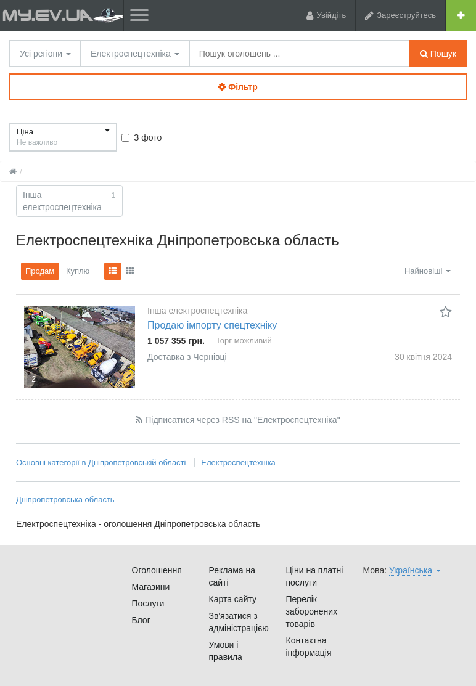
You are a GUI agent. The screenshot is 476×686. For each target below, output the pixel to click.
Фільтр (237, 87)
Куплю (77, 271)
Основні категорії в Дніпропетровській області (101, 462)
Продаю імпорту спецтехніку (212, 325)
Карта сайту (233, 599)
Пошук (438, 54)
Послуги (148, 603)
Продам (39, 271)
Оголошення (157, 570)
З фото (141, 137)
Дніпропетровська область (65, 499)
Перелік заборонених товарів (312, 611)
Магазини (151, 587)
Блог (141, 620)
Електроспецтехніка (135, 54)
